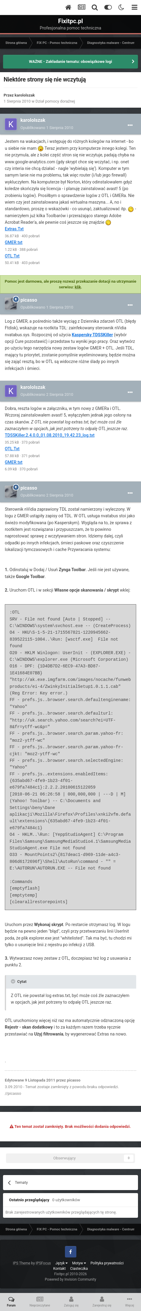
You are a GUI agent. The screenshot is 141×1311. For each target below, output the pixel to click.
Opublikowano (46, 127)
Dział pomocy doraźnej (55, 101)
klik (78, 287)
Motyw (79, 1263)
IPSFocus (43, 1263)
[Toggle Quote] (13, 981)
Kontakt (59, 1268)
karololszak (25, 95)
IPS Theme (21, 1263)
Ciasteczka (79, 1268)
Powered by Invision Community (70, 1279)
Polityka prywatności (107, 1263)
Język (61, 1263)
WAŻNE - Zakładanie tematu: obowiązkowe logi (70, 61)
